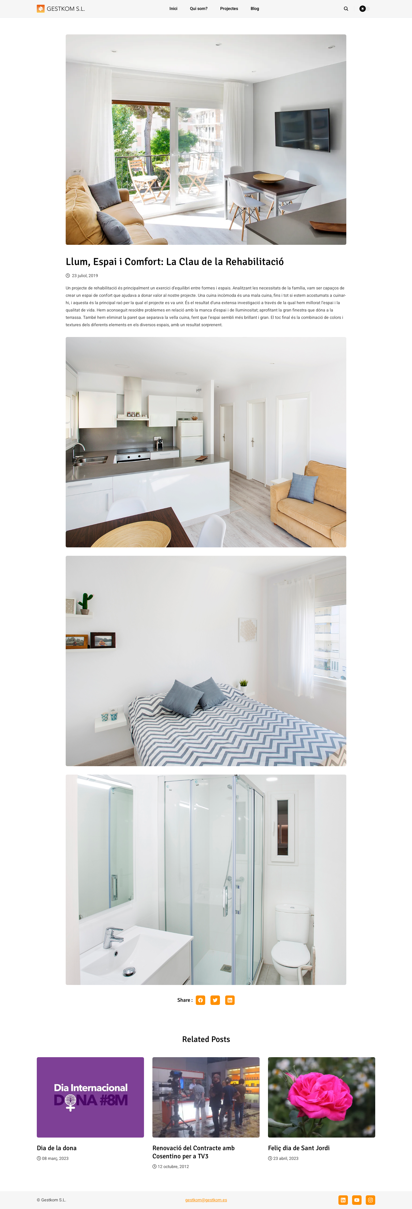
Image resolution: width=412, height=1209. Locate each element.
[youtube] (357, 1200)
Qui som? (199, 9)
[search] (348, 8)
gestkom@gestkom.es (206, 1200)
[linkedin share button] (230, 1000)
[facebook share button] (200, 1000)
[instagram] (370, 1200)
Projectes (229, 9)
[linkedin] (343, 1200)
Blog (255, 9)
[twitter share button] (215, 1000)
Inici (173, 9)
